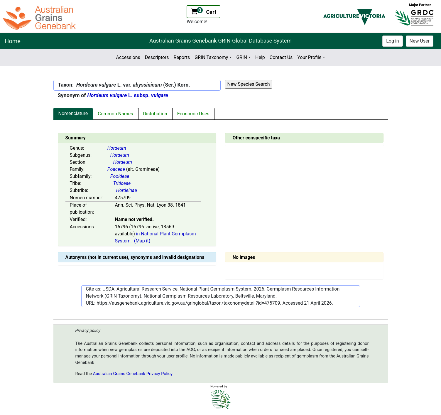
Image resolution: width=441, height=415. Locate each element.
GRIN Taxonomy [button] (211, 57)
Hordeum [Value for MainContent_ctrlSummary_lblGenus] (116, 148)
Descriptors (157, 57)
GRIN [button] (241, 57)
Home (13, 41)
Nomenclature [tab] (73, 113)
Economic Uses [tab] (193, 114)
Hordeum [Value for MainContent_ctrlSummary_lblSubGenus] (119, 155)
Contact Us (281, 57)
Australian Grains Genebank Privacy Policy (133, 373)
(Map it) (142, 241)
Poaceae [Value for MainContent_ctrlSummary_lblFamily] (116, 169)
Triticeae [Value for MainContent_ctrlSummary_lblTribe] (122, 183)
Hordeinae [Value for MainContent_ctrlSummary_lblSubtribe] (126, 190)
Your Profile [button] (309, 57)
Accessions (128, 57)
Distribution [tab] (155, 114)
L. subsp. (127, 95)
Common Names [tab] (115, 114)
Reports (182, 57)
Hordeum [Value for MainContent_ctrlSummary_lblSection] (122, 162)
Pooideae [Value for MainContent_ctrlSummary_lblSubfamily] (119, 176)
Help (260, 57)
